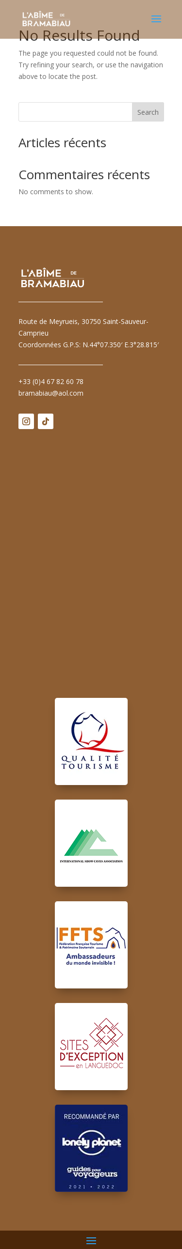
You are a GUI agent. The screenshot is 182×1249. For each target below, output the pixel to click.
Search (148, 112)
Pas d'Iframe (91, 556)
